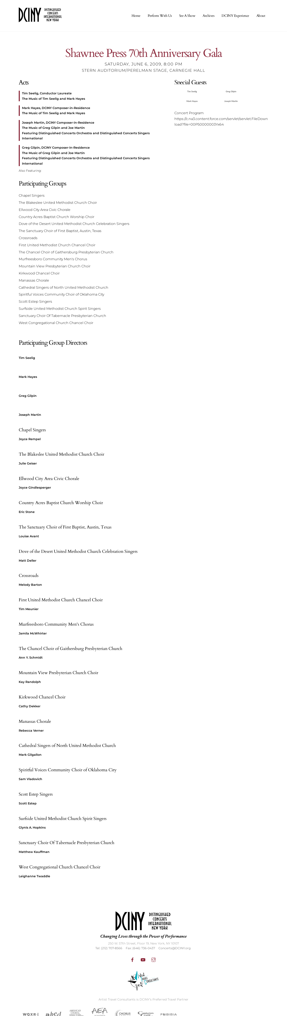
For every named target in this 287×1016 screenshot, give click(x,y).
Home (136, 16)
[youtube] (143, 959)
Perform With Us (160, 16)
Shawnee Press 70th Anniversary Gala (143, 53)
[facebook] (132, 959)
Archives (208, 16)
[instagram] (153, 959)
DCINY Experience (235, 16)
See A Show (187, 16)
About (260, 16)
